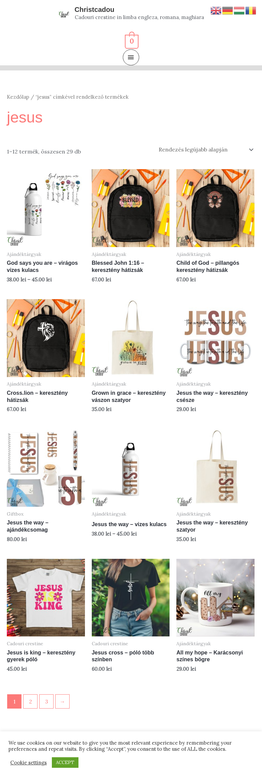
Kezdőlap (18, 97)
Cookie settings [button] (28, 763)
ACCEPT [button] (65, 762)
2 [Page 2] (30, 701)
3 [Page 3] (46, 701)
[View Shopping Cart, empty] (131, 40)
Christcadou (95, 9)
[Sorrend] (204, 149)
